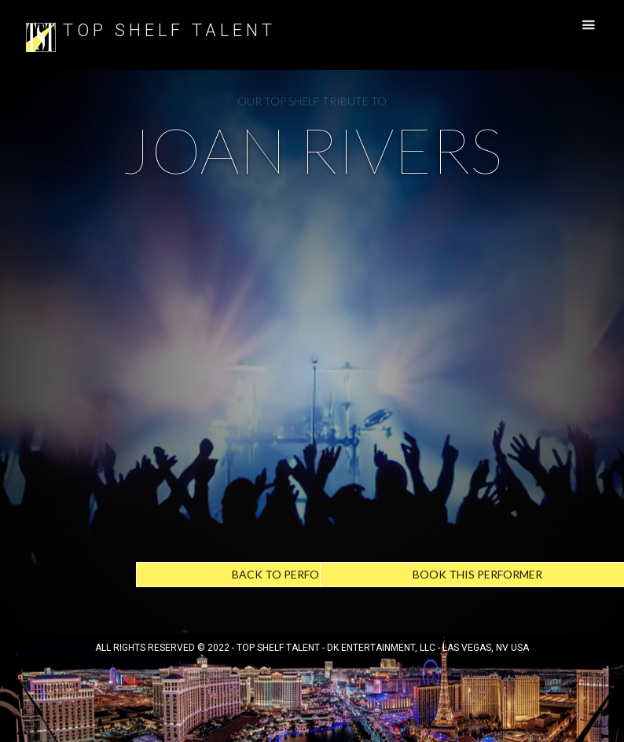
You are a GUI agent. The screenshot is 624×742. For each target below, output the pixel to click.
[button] (580, 25)
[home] (41, 35)
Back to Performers (293, 574)
